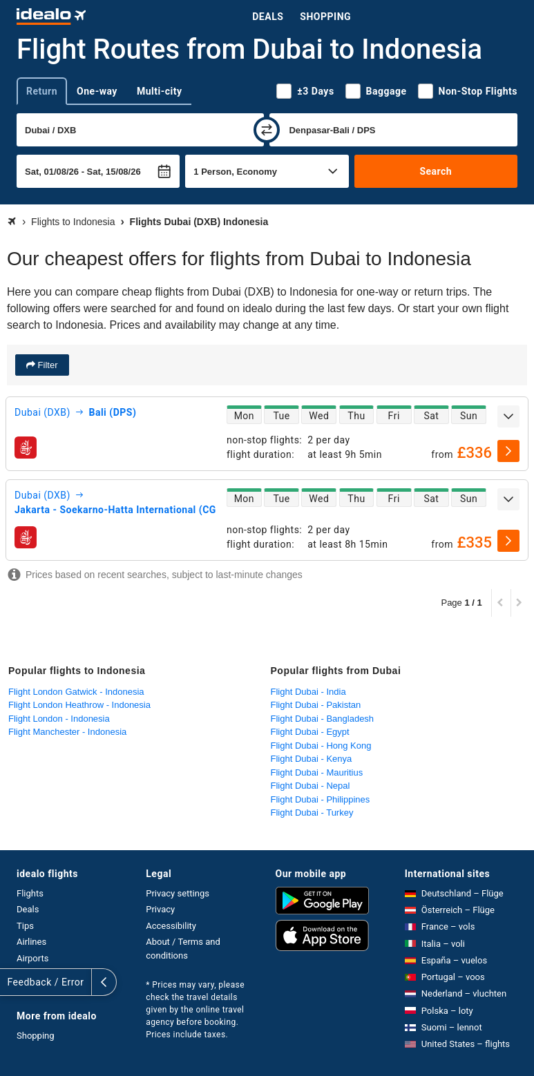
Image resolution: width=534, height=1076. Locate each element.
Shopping (325, 16)
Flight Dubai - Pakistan (316, 705)
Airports (32, 958)
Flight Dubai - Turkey (312, 812)
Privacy (160, 909)
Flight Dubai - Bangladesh (322, 718)
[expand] (508, 416)
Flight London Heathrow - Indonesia (79, 705)
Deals (267, 16)
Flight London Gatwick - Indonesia (76, 691)
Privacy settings (177, 893)
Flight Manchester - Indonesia (67, 732)
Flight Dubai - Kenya (311, 758)
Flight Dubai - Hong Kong (321, 745)
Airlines (31, 941)
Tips (25, 926)
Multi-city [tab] (159, 91)
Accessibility (171, 926)
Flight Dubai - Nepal (310, 785)
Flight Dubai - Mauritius (317, 772)
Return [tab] (41, 91)
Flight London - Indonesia (59, 718)
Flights (30, 893)
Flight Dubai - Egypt (310, 732)
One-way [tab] (97, 91)
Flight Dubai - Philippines (320, 799)
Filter (46, 365)
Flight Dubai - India (308, 691)
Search (435, 171)
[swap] (267, 130)
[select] (508, 451)
